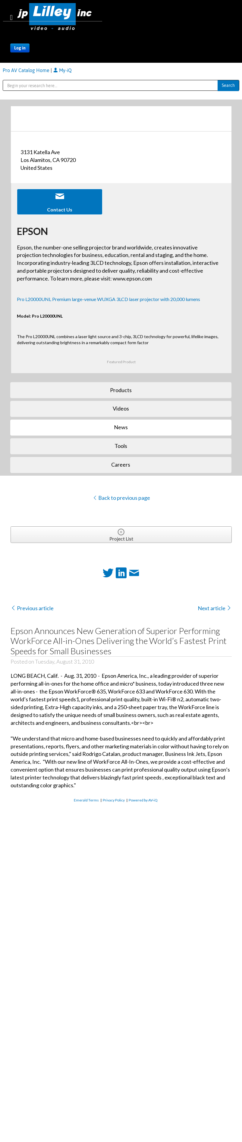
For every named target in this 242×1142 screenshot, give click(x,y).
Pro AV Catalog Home (27, 70)
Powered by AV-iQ (143, 800)
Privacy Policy (114, 800)
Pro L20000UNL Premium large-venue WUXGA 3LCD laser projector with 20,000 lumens (108, 299)
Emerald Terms (86, 800)
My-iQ (62, 70)
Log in (20, 48)
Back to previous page (121, 497)
